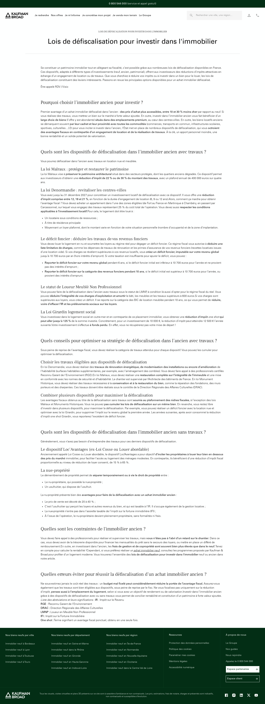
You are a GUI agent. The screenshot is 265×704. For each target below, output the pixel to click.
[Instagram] (233, 695)
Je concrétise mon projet (96, 15)
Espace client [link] (242, 678)
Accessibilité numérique (181, 667)
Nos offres (57, 15)
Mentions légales (178, 661)
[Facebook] (226, 695)
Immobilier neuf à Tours (17, 662)
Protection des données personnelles (189, 643)
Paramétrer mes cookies (182, 655)
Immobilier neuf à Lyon (17, 650)
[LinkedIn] (241, 695)
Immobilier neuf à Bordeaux (20, 644)
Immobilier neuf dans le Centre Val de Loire (129, 668)
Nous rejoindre (233, 655)
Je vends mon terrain (125, 15)
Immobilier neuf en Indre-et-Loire (69, 668)
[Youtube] (256, 695)
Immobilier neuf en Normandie (122, 650)
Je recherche (42, 15)
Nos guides (232, 649)
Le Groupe (145, 15)
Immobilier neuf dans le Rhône (67, 650)
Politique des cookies (180, 649)
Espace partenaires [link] (242, 669)
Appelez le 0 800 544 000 (239, 661)
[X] (248, 695)
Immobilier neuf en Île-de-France (123, 644)
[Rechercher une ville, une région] (219, 15)
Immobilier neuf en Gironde (66, 656)
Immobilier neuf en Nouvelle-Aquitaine (126, 656)
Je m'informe (72, 15)
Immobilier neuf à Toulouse (19, 656)
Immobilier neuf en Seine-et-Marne (70, 644)
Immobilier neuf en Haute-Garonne (69, 662)
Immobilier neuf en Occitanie (121, 662)
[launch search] (191, 15)
